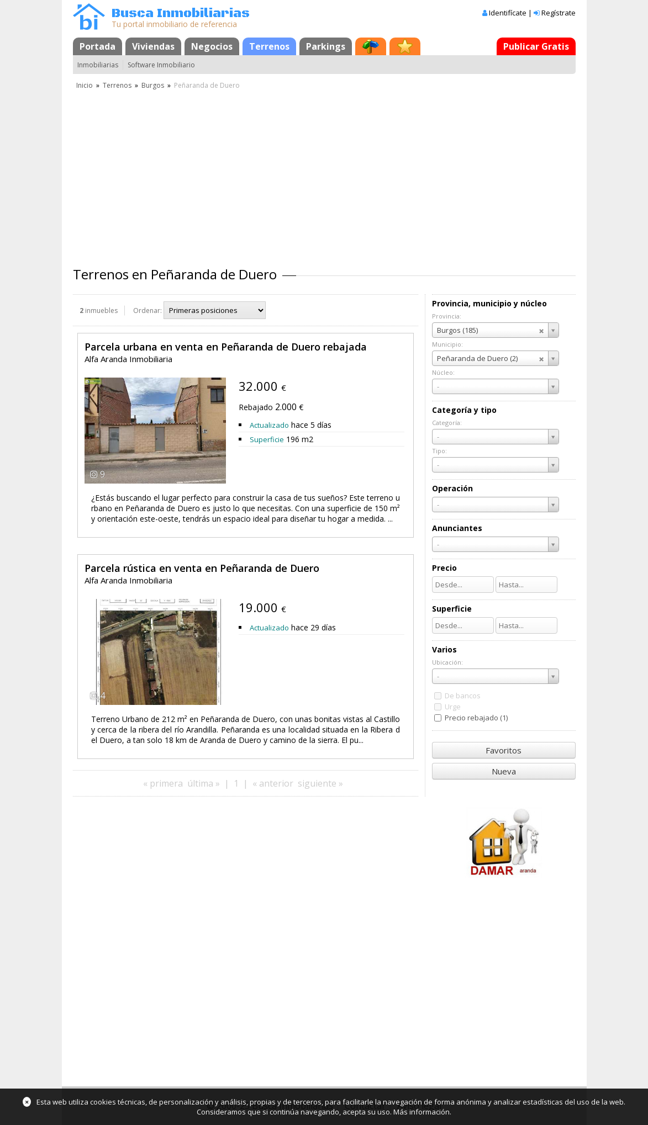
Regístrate (558, 13)
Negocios (212, 46)
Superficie (267, 439)
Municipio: (447, 344)
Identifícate (507, 13)
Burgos (152, 85)
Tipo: (439, 451)
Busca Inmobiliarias (181, 14)
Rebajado (256, 407)
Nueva (504, 771)
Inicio (84, 85)
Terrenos (269, 46)
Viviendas (153, 46)
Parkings (325, 46)
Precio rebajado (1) (476, 718)
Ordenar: (147, 310)
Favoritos (503, 750)
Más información (421, 1112)
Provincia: (446, 316)
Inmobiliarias (97, 65)
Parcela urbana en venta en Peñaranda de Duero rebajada (226, 346)
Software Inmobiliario (161, 65)
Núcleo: (443, 372)
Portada (97, 46)
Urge (453, 707)
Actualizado (269, 425)
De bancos (463, 696)
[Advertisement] (324, 174)
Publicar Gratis (536, 46)
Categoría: (447, 422)
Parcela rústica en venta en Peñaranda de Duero (202, 568)
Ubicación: (447, 662)
